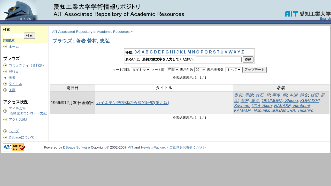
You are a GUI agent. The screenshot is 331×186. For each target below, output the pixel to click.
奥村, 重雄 (243, 95)
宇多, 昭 (279, 95)
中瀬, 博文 (298, 95)
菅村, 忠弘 (250, 100)
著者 (12, 78)
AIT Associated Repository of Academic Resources (91, 32)
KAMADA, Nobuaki (251, 110)
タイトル (15, 84)
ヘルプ (14, 131)
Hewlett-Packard (153, 147)
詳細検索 (8, 40)
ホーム (14, 47)
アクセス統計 (19, 119)
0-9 (137, 52)
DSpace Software (76, 147)
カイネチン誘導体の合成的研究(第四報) (132, 102)
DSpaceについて (21, 137)
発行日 (14, 71)
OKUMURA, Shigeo (280, 100)
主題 (12, 90)
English (325, 18)
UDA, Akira (261, 106)
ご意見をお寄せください (187, 147)
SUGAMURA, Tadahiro (292, 110)
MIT (130, 147)
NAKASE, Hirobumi (292, 106)
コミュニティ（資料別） (27, 65)
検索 (6, 30)
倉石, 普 (262, 95)
